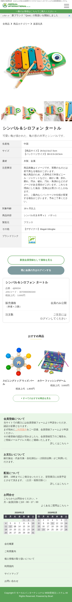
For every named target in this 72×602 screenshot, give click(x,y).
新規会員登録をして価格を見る (36, 260)
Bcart (50, 596)
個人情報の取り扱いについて (19, 558)
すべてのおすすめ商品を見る (37, 398)
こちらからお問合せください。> (20, 498)
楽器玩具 (37, 24)
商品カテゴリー (21, 24)
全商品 (6, 24)
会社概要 (9, 544)
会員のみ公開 (59, 303)
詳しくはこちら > (59, 443)
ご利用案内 (21, 429)
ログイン (45, 318)
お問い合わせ (11, 581)
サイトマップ (11, 573)
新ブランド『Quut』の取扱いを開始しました (35, 15)
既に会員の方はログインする (36, 270)
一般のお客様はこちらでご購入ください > (36, 11)
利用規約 (9, 566)
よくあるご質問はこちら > (54, 505)
